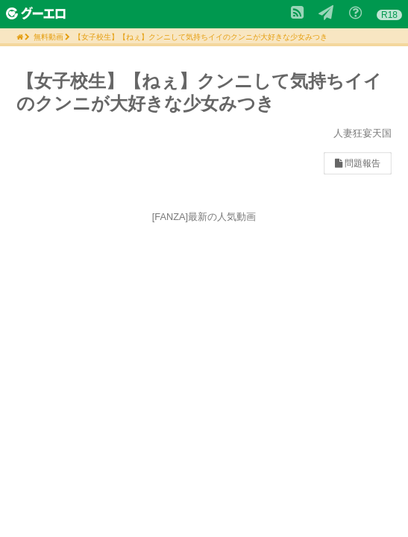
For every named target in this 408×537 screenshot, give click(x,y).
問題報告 (357, 163)
